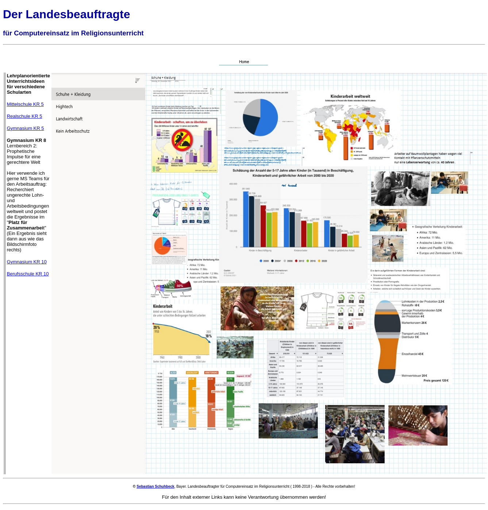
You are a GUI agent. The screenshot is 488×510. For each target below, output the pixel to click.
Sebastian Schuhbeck (155, 486)
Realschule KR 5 (24, 116)
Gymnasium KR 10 (27, 261)
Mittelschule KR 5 (25, 104)
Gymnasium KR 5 (25, 128)
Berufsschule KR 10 (28, 274)
